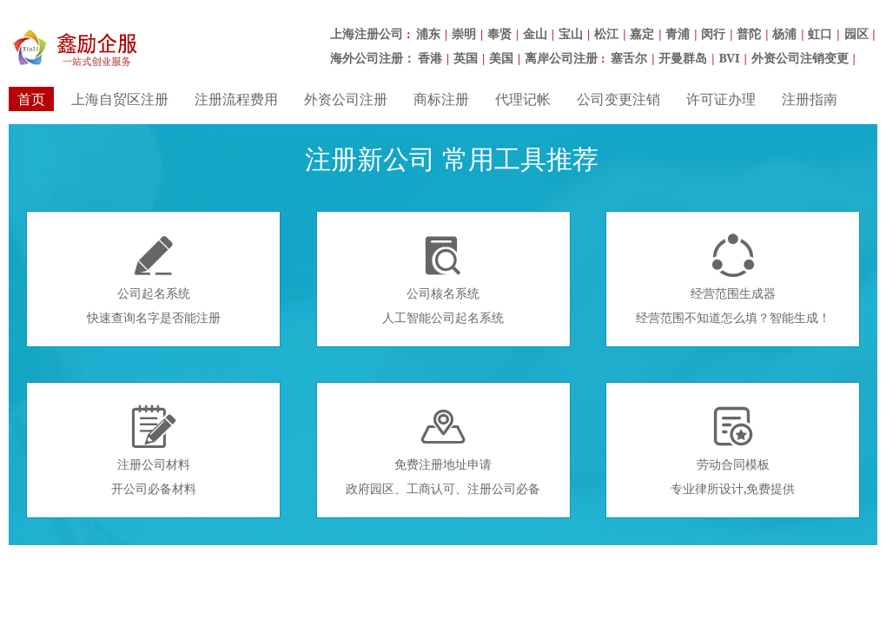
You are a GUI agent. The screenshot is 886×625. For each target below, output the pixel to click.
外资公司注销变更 (800, 57)
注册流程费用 (236, 99)
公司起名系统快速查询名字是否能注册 (154, 280)
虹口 (820, 33)
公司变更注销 (618, 99)
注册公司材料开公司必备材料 (153, 451)
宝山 (571, 33)
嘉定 (642, 33)
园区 (856, 33)
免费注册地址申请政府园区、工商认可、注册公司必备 (443, 451)
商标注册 (441, 99)
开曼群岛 (682, 57)
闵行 (713, 33)
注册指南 (809, 99)
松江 (606, 33)
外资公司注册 (345, 99)
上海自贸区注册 (120, 99)
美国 (501, 57)
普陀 (749, 33)
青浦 (677, 33)
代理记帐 (523, 99)
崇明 (464, 33)
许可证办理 (721, 99)
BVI (728, 57)
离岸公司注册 (561, 57)
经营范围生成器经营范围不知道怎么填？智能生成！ (733, 280)
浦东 (428, 33)
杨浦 (784, 33)
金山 (535, 33)
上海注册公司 (366, 33)
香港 (430, 57)
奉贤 (499, 33)
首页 (31, 99)
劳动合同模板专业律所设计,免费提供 (733, 451)
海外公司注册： (372, 57)
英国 (465, 57)
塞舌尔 (629, 57)
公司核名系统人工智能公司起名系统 (443, 280)
